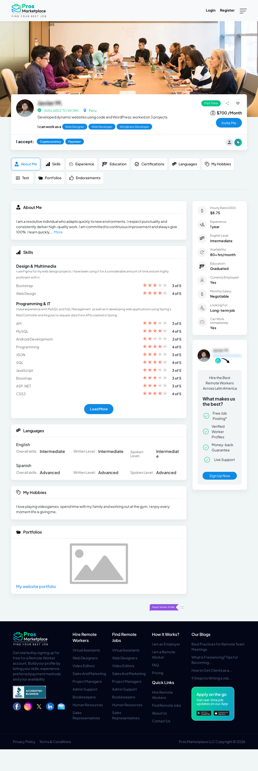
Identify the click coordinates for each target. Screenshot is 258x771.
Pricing (157, 672)
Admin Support (85, 689)
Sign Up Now (219, 475)
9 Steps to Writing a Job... (211, 678)
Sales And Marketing (89, 673)
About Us (159, 713)
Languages (184, 164)
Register (227, 10)
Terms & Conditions (55, 741)
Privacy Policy (24, 741)
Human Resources (88, 704)
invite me (228, 122)
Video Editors (84, 665)
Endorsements (85, 177)
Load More (99, 409)
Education (114, 164)
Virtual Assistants (86, 650)
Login (210, 10)
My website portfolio (36, 586)
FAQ (155, 665)
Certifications (149, 164)
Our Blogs (200, 634)
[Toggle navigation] (243, 10)
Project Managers (87, 681)
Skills (53, 164)
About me (25, 164)
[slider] (155, 285)
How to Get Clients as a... (211, 670)
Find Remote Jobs (166, 705)
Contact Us (161, 721)
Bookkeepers (84, 697)
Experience (81, 164)
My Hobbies (218, 164)
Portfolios (49, 177)
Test (22, 177)
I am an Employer (166, 644)
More (58, 232)
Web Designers (85, 658)
